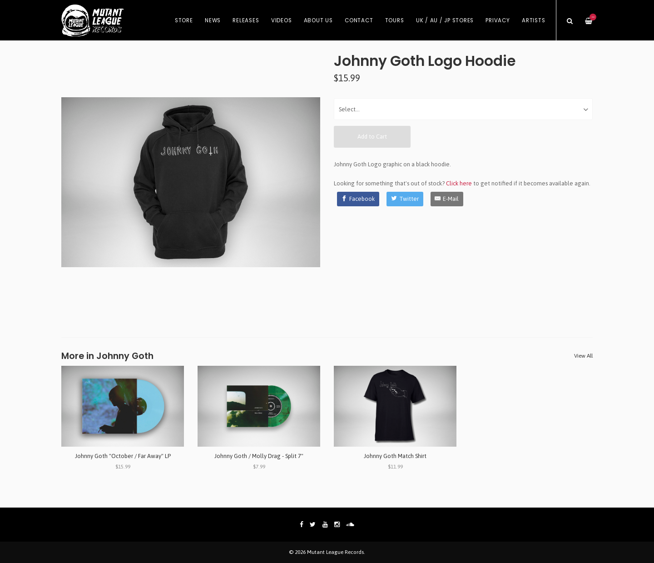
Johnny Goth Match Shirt (395, 456)
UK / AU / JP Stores (445, 20)
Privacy (498, 20)
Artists (533, 20)
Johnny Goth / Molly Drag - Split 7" (258, 456)
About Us (318, 20)
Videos (281, 20)
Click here (459, 183)
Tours (394, 20)
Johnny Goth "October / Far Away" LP (123, 456)
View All (583, 356)
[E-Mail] (447, 199)
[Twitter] (404, 199)
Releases (246, 20)
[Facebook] (358, 199)
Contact (359, 20)
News (213, 20)
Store (184, 20)
